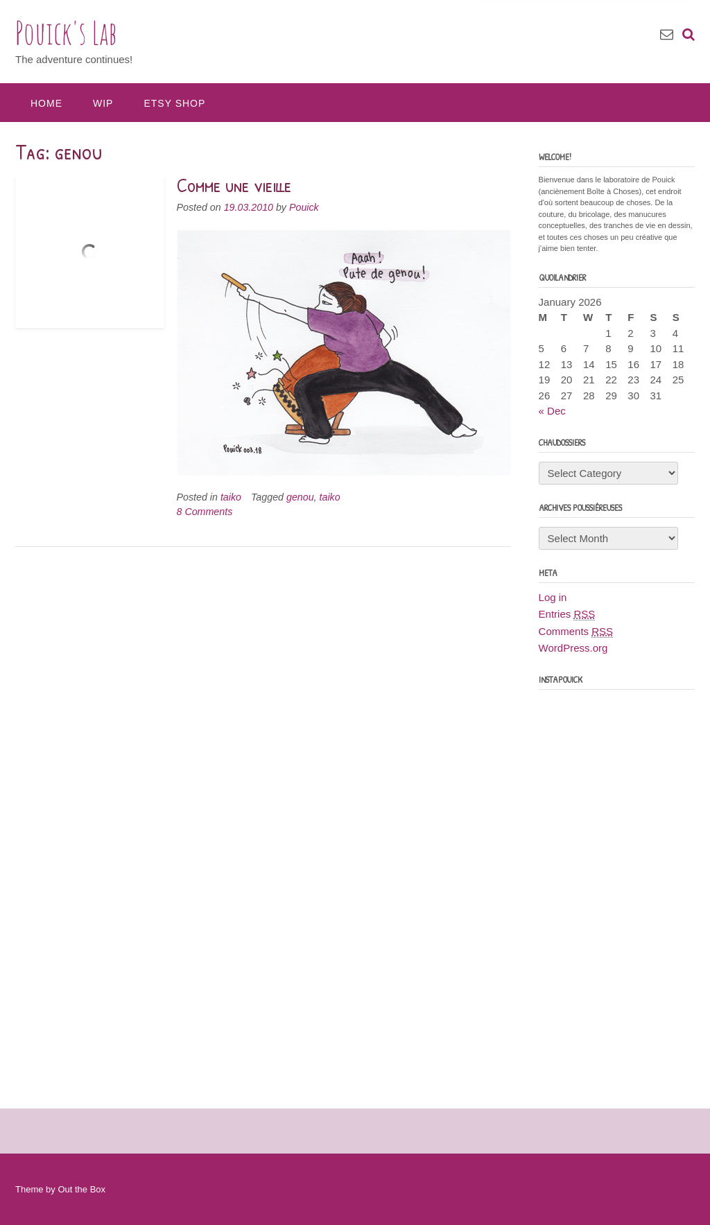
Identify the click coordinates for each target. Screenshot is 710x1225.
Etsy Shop (174, 103)
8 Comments (205, 511)
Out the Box (81, 1189)
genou (300, 497)
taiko (230, 497)
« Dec (552, 411)
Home (46, 103)
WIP (103, 103)
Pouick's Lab (66, 32)
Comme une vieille (234, 185)
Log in (553, 597)
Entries (567, 614)
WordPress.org (573, 648)
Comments (576, 631)
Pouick (304, 207)
